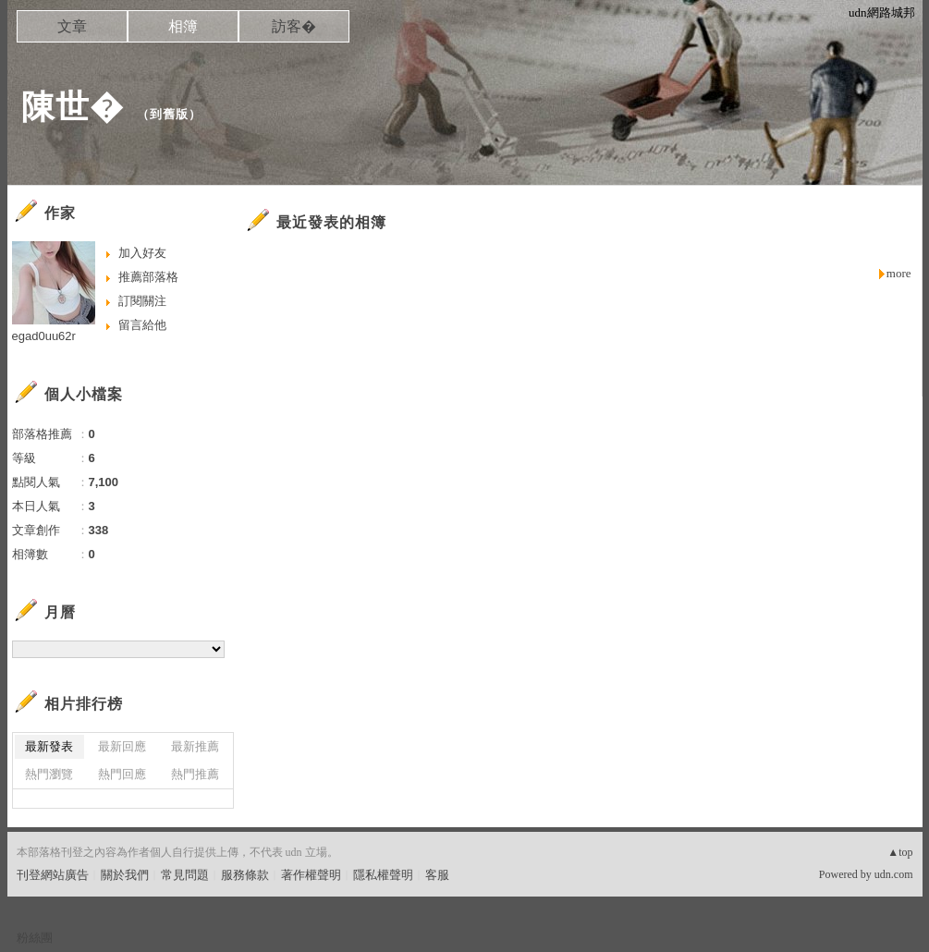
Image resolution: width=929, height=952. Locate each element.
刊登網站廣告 (53, 875)
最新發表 (49, 746)
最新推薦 (195, 746)
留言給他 (142, 325)
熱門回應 (122, 774)
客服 (437, 875)
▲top (899, 852)
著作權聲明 (311, 875)
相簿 (183, 26)
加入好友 (142, 253)
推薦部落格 (148, 277)
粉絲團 (35, 938)
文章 (72, 26)
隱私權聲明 (383, 875)
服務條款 (245, 875)
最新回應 (122, 746)
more (898, 273)
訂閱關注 (142, 301)
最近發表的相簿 (331, 222)
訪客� (294, 26)
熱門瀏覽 (49, 774)
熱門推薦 (195, 774)
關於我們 (125, 875)
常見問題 (185, 875)
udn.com (893, 874)
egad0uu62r (44, 336)
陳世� (72, 107)
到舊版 (169, 114)
